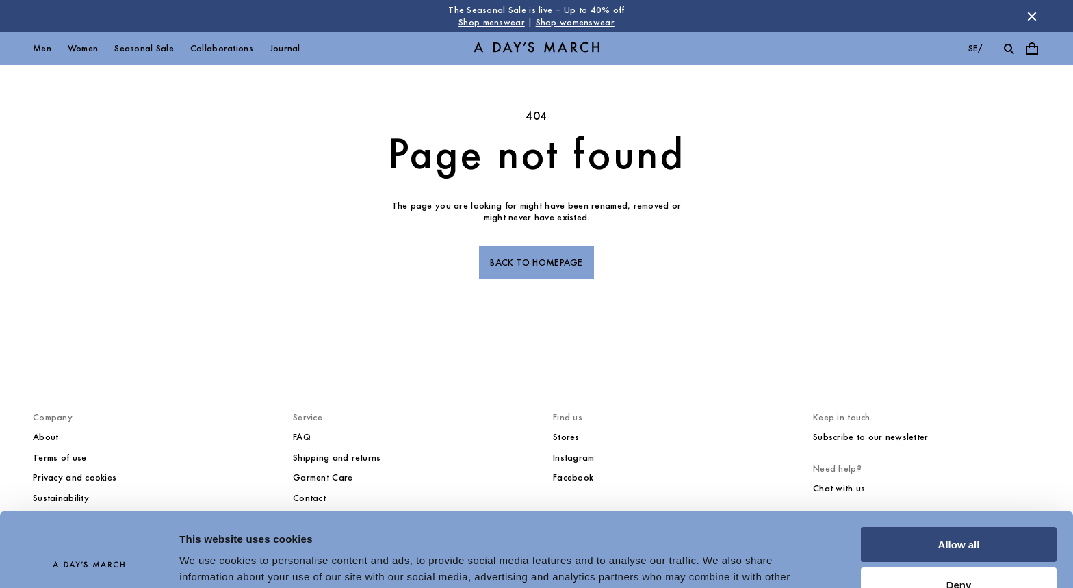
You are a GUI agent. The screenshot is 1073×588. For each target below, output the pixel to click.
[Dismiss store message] (1032, 16)
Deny (959, 514)
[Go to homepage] (536, 49)
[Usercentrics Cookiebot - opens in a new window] (88, 561)
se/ (975, 48)
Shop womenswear (575, 22)
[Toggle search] (1008, 48)
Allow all (959, 475)
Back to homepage (536, 262)
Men (42, 48)
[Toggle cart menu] (1032, 48)
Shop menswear (491, 22)
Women (83, 48)
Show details (211, 561)
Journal (285, 48)
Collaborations (221, 48)
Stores (566, 437)
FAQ (302, 437)
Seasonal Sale (144, 48)
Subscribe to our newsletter (871, 437)
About (45, 437)
